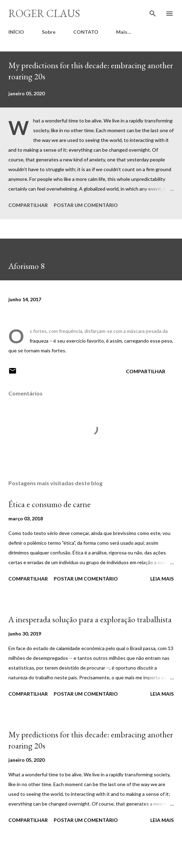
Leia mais (162, 579)
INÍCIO (16, 32)
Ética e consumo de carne (49, 504)
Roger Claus (44, 13)
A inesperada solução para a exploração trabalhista (90, 619)
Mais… (123, 32)
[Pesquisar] (153, 12)
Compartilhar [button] (28, 205)
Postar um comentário (86, 205)
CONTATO (85, 32)
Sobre (48, 32)
